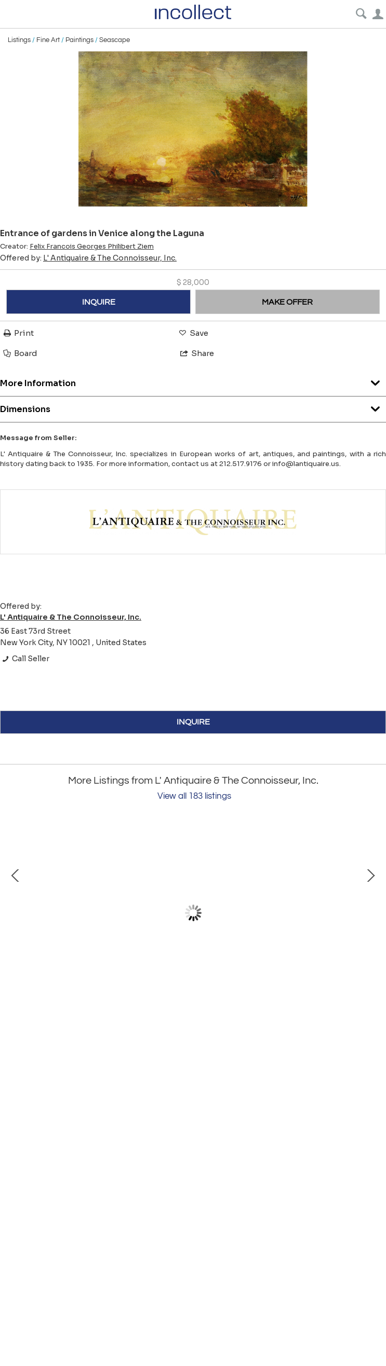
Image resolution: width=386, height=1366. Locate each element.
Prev (16, 913)
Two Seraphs (125, 1007)
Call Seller (24, 658)
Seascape (114, 40)
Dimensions (193, 407)
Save (192, 333)
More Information (193, 381)
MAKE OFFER (287, 302)
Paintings (79, 40)
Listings (19, 40)
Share (196, 353)
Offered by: (88, 258)
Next (370, 913)
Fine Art (48, 40)
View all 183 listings (194, 796)
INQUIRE (98, 302)
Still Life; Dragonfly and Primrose (317, 1007)
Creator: (77, 246)
